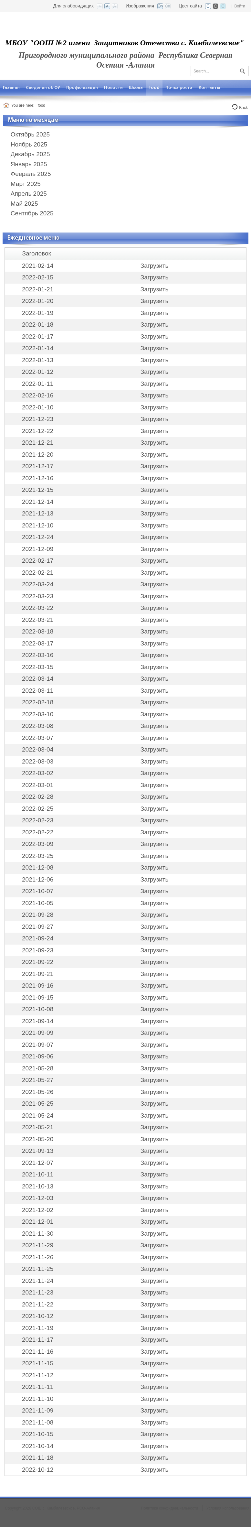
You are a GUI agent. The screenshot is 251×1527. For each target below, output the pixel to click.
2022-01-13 (37, 360)
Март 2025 (26, 183)
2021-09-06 (37, 1056)
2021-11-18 (37, 1457)
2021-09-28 (37, 914)
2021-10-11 (37, 1174)
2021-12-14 (37, 501)
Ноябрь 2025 (29, 144)
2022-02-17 (37, 560)
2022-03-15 (37, 667)
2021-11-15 (37, 1363)
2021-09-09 (37, 1032)
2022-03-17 (37, 643)
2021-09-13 (37, 1150)
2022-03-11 (37, 690)
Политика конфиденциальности (169, 1508)
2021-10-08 (37, 1009)
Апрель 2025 (29, 193)
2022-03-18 (37, 631)
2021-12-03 (37, 1198)
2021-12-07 (37, 1162)
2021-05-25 (37, 1103)
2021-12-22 (37, 431)
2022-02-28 (37, 796)
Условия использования (227, 1508)
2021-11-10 (37, 1398)
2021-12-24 (37, 537)
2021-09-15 (37, 997)
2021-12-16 (37, 478)
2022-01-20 (37, 301)
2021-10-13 (37, 1186)
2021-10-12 (37, 1316)
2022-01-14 (37, 348)
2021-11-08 (37, 1422)
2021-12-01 (37, 1221)
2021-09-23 (37, 950)
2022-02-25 (37, 808)
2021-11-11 (37, 1386)
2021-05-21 (37, 1127)
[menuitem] (11, 88)
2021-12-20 (37, 454)
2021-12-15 (37, 489)
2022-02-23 (37, 820)
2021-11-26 (37, 1257)
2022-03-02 (37, 773)
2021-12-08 (37, 867)
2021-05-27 (37, 1080)
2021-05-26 (37, 1091)
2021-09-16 (37, 985)
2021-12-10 (37, 525)
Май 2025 (24, 203)
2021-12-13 (37, 513)
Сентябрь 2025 (32, 213)
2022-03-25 (37, 855)
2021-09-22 (37, 961)
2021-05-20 (37, 1139)
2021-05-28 (37, 1068)
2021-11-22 (37, 1304)
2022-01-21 (37, 289)
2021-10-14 (37, 1446)
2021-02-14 (37, 265)
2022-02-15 (37, 277)
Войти (239, 6)
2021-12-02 (37, 1210)
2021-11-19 (37, 1328)
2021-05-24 (37, 1115)
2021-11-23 (37, 1292)
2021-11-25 (37, 1268)
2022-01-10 (37, 407)
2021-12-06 (37, 879)
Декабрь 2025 (30, 154)
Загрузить (155, 265)
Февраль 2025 (31, 173)
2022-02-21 (37, 572)
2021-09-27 (37, 926)
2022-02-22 (37, 832)
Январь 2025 (29, 164)
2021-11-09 (37, 1410)
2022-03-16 (37, 655)
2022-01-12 (37, 371)
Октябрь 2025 (30, 134)
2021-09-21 (37, 973)
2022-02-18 (37, 702)
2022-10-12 (37, 1469)
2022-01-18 (37, 324)
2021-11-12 (37, 1375)
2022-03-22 (37, 607)
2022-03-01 (37, 785)
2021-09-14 (37, 1021)
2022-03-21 (37, 619)
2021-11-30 (37, 1233)
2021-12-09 (37, 549)
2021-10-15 (37, 1434)
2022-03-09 (37, 843)
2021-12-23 (37, 419)
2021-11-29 (37, 1245)
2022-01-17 (37, 336)
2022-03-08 (37, 725)
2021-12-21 (37, 442)
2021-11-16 (37, 1351)
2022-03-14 (37, 678)
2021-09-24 (37, 938)
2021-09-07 (37, 1044)
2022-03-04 (37, 749)
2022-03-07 (37, 737)
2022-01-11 (37, 383)
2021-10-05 (37, 903)
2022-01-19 (37, 312)
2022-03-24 (37, 584)
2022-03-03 (37, 761)
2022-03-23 (37, 596)
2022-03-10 (37, 714)
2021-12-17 (37, 466)
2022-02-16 (37, 395)
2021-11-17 (37, 1339)
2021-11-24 (37, 1280)
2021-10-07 (37, 891)
